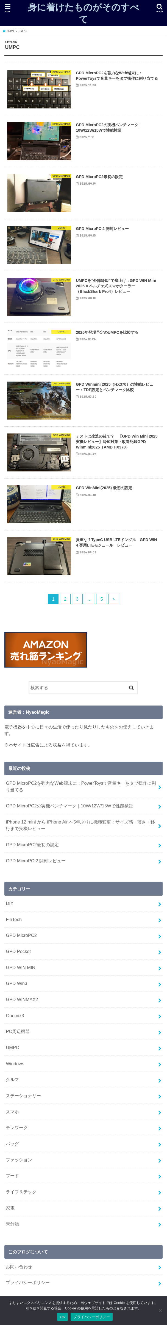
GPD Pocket (18, 951)
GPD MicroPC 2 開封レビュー (36, 860)
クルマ (12, 1079)
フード (12, 1175)
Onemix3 (15, 1015)
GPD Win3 (16, 983)
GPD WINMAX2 (22, 999)
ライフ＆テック (21, 1191)
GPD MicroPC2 (21, 935)
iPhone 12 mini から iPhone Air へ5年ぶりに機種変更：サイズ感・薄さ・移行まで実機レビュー (80, 825)
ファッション (19, 1159)
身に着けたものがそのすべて (83, 13)
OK (62, 1317)
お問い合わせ (19, 1266)
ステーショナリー (23, 1095)
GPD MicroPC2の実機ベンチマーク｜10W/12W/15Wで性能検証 (69, 805)
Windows (15, 1063)
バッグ (12, 1143)
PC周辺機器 (18, 1031)
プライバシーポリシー (28, 1282)
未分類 (12, 1223)
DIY (9, 903)
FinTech (14, 919)
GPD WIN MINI (21, 967)
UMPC (12, 1047)
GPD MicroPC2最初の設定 (32, 844)
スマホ (12, 1111)
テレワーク (17, 1127)
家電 (10, 1207)
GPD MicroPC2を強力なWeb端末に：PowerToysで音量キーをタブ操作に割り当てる (81, 786)
